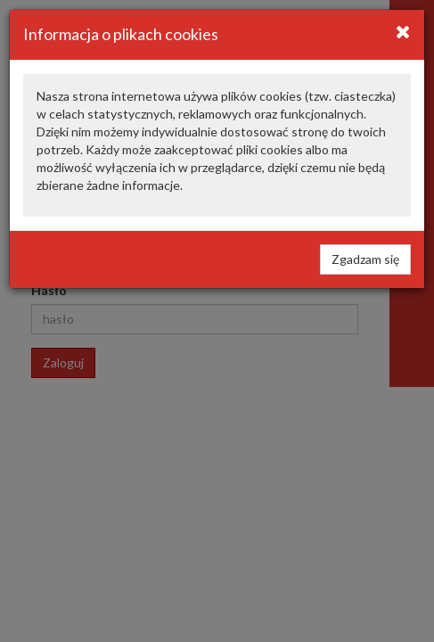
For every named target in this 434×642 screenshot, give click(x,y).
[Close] (403, 31)
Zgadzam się (365, 259)
